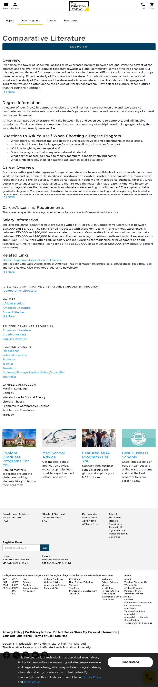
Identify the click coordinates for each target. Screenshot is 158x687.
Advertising (89, 520)
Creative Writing (14, 334)
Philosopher (10, 350)
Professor (9, 359)
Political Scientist (14, 355)
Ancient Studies (13, 312)
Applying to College (55, 585)
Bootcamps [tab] (70, 20)
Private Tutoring (110, 591)
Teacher (7, 363)
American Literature (16, 307)
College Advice (52, 582)
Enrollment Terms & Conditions (115, 520)
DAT (14, 591)
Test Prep (74, 588)
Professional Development (83, 591)
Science (27, 582)
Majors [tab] (10, 20)
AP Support (29, 591)
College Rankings (53, 579)
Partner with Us (132, 591)
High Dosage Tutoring (81, 582)
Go (45, 547)
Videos (105, 585)
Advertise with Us (133, 593)
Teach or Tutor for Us (135, 582)
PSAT (5, 585)
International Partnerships (138, 602)
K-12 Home (74, 579)
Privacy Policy (92, 677)
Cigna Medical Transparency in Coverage (118, 533)
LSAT (15, 585)
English (27, 585)
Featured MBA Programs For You (96, 457)
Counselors (108, 599)
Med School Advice (53, 455)
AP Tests (6, 588)
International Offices (113, 596)
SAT (4, 579)
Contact (128, 599)
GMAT (15, 582)
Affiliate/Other (90, 524)
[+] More (8, 91)
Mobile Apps (108, 593)
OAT (14, 593)
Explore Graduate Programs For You (15, 459)
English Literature (14, 339)
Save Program (79, 46)
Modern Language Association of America (31, 260)
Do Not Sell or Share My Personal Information (85, 632)
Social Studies (30, 588)
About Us (74, 593)
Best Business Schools (135, 455)
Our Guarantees (132, 605)
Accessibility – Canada (136, 617)
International (89, 517)
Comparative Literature (19, 290)
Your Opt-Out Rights (17, 635)
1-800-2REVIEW (12, 517)
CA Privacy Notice (38, 632)
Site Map (61, 635)
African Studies (13, 303)
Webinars (107, 579)
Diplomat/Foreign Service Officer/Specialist (33, 372)
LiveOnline (107, 588)
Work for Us (130, 585)
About (127, 579)
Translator (9, 368)
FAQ (5, 520)
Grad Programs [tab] (30, 20)
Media (127, 596)
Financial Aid (51, 588)
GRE (14, 579)
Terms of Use (31, 682)
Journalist (9, 376)
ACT (4, 582)
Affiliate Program (133, 588)
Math (25, 579)
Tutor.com (74, 585)
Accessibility (116, 527)
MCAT (15, 588)
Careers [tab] (52, 20)
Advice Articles (110, 582)
